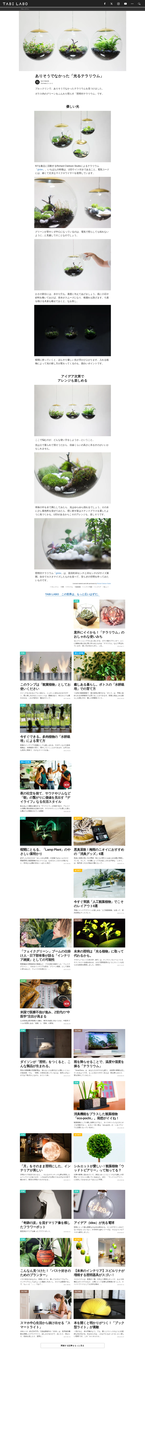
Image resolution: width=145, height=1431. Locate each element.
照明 (62, 587)
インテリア (98, 587)
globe (40, 170)
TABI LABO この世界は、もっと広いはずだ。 (72, 594)
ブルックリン (55, 587)
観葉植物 (78, 587)
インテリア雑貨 (87, 587)
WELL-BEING (79, 654)
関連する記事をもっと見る (72, 1346)
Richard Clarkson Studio (104, 584)
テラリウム (70, 587)
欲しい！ (106, 587)
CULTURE (24, 921)
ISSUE (23, 981)
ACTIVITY (78, 819)
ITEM (76, 602)
